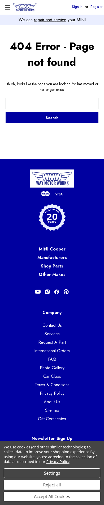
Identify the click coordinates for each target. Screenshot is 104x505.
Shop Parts (52, 266)
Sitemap (52, 410)
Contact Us (52, 325)
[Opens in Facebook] (56, 292)
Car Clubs (52, 376)
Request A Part (52, 342)
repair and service (50, 20)
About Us (52, 402)
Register (96, 7)
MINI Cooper (52, 249)
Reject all (52, 485)
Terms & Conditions (52, 385)
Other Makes (52, 274)
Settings (52, 473)
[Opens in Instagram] (47, 292)
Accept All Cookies (52, 496)
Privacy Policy (52, 393)
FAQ (52, 359)
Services (52, 334)
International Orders (52, 351)
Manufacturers (52, 257)
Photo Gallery (52, 368)
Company (52, 312)
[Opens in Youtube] (38, 292)
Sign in (77, 7)
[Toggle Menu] (7, 7)
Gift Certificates (52, 419)
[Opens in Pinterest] (66, 292)
